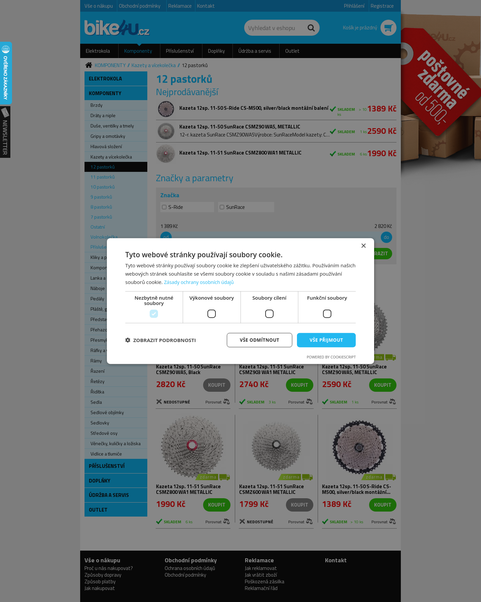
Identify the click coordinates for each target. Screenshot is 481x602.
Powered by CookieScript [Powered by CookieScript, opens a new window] (331, 356)
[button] (160, 340)
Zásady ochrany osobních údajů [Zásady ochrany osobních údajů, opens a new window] (201, 281)
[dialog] (240, 301)
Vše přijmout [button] (326, 339)
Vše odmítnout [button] (257, 339)
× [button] (363, 245)
